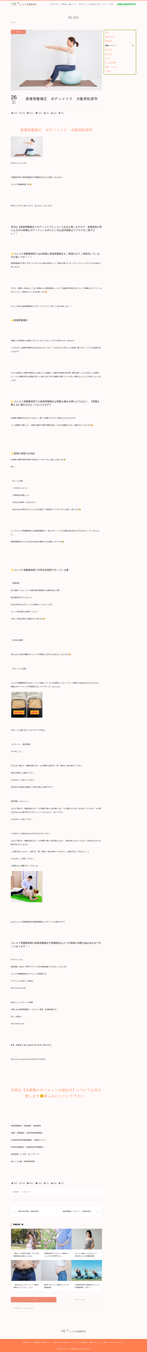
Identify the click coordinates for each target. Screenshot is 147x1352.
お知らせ (108, 54)
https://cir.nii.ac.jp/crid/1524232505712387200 (28, 1059)
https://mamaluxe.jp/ (18, 988)
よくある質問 (90, 4)
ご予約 (111, 4)
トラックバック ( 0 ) (79, 1299)
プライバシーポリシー (116, 1342)
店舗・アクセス (102, 4)
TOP (107, 32)
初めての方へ (55, 4)
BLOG (18, 32)
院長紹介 (64, 4)
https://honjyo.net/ (17, 1024)
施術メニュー (73, 4)
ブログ (107, 58)
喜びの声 (82, 4)
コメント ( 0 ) (33, 1299)
